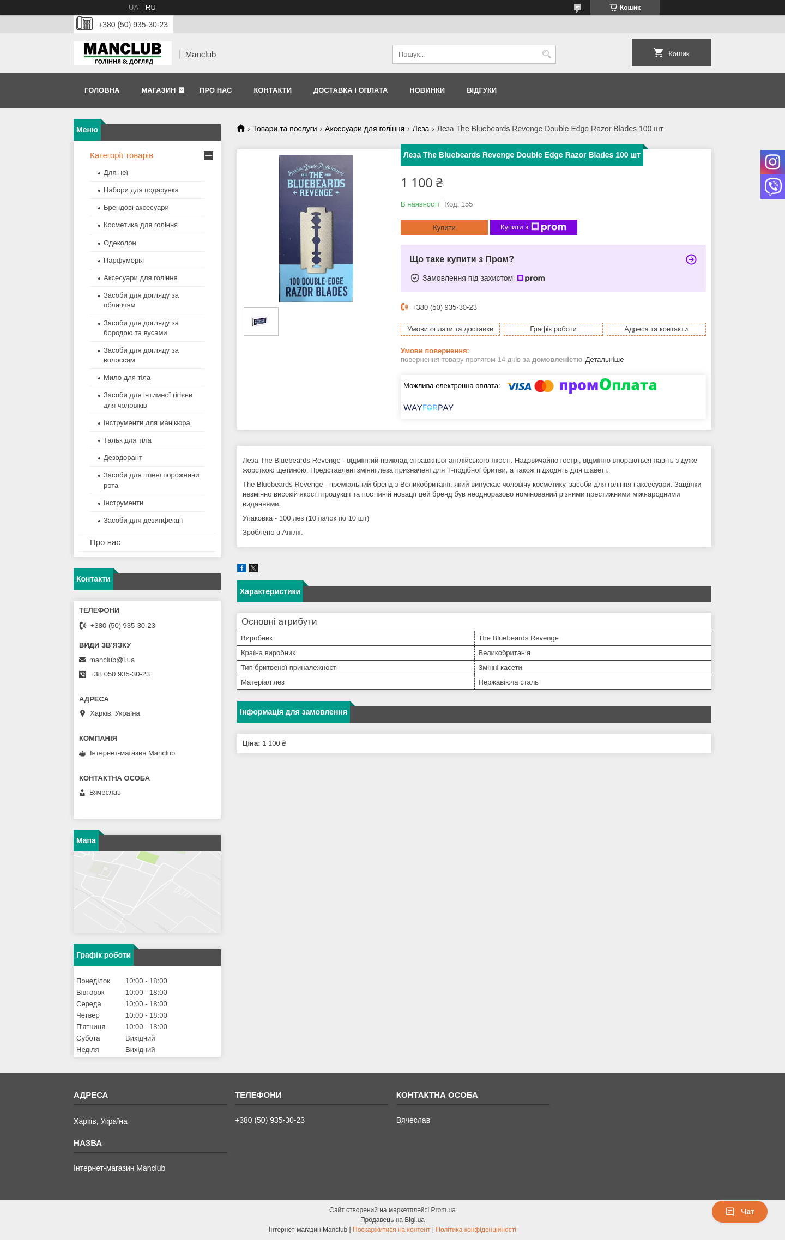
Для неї (116, 172)
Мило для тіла (127, 377)
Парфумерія (124, 260)
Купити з (533, 227)
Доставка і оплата (350, 90)
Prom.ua (443, 1210)
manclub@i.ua (112, 660)
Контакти (272, 90)
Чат (739, 1212)
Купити (444, 227)
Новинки (427, 90)
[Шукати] (546, 54)
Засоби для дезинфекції (143, 520)
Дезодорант (123, 457)
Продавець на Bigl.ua (392, 1220)
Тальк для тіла (128, 440)
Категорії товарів (121, 155)
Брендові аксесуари (136, 207)
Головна (101, 90)
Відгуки (482, 90)
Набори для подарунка (141, 190)
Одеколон (120, 243)
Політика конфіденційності (476, 1229)
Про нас (216, 90)
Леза (420, 128)
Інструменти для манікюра (147, 423)
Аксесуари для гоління (364, 128)
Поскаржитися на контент (391, 1229)
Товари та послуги (284, 128)
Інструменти (123, 503)
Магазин (158, 90)
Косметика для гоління (141, 225)
